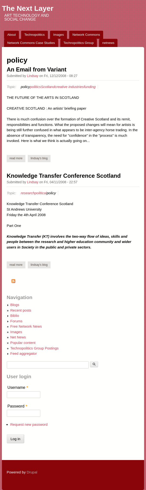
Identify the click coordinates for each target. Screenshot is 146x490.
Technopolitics (34, 34)
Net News (18, 337)
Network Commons (86, 34)
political (41, 193)
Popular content (22, 343)
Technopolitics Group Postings (34, 348)
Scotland (48, 87)
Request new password (29, 424)
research (28, 193)
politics (35, 87)
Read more (17, 158)
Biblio (14, 315)
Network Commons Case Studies (31, 43)
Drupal (32, 472)
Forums (16, 321)
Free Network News (26, 326)
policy (25, 87)
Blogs (14, 305)
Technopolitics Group (78, 43)
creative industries (69, 87)
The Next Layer (27, 8)
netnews (108, 43)
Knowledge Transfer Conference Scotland (64, 175)
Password (17, 406)
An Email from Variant (36, 69)
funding (89, 87)
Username (17, 387)
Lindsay (33, 76)
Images (58, 34)
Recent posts (20, 310)
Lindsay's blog (39, 158)
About (11, 34)
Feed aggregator (23, 353)
